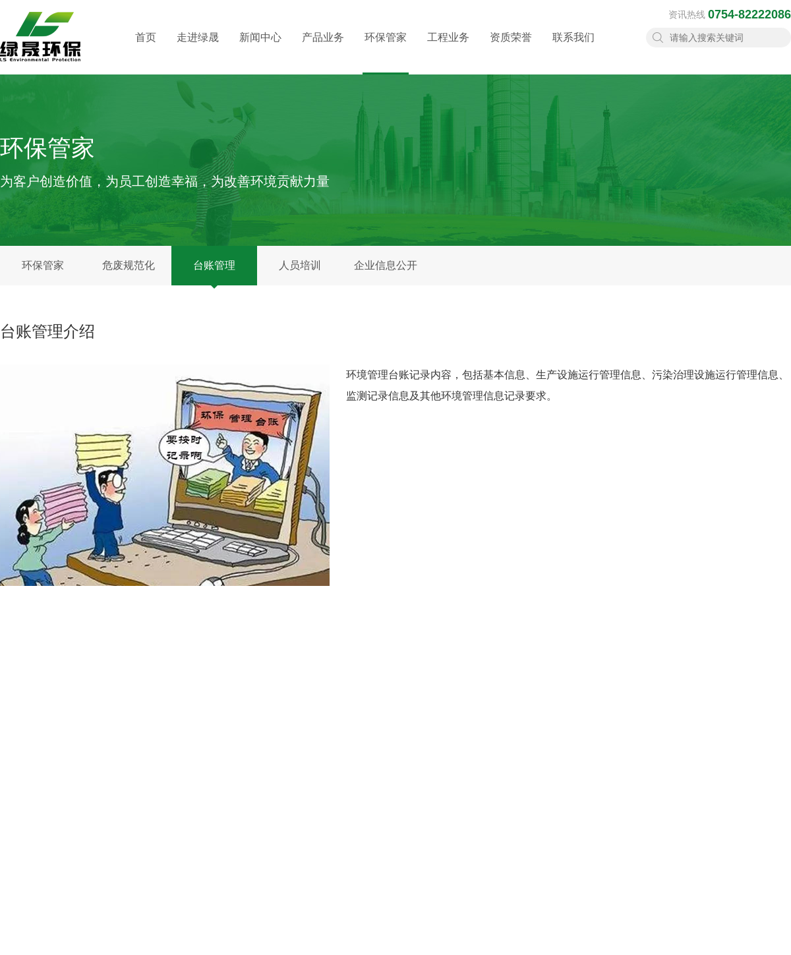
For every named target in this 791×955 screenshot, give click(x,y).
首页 (145, 50)
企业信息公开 (385, 265)
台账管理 (214, 265)
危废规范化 (128, 265)
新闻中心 (260, 50)
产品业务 (323, 50)
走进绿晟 (198, 50)
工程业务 (448, 50)
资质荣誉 (511, 50)
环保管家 (386, 53)
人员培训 (300, 265)
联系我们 (573, 50)
